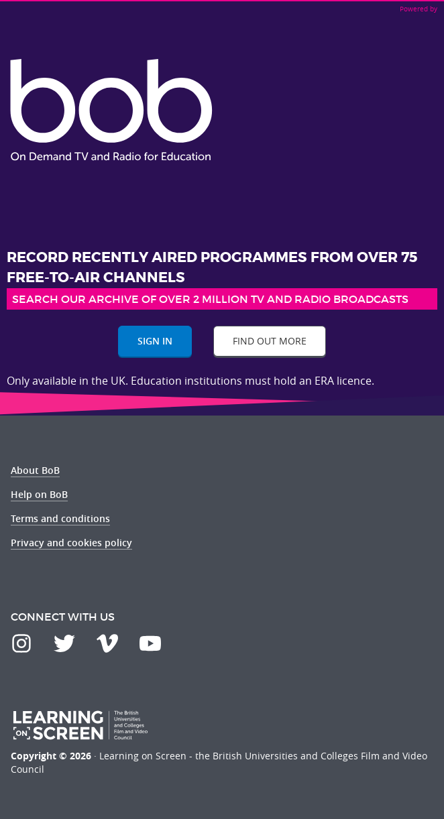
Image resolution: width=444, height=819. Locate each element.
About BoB (35, 470)
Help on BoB (39, 494)
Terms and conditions (60, 518)
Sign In (154, 340)
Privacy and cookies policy (71, 542)
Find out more (270, 340)
